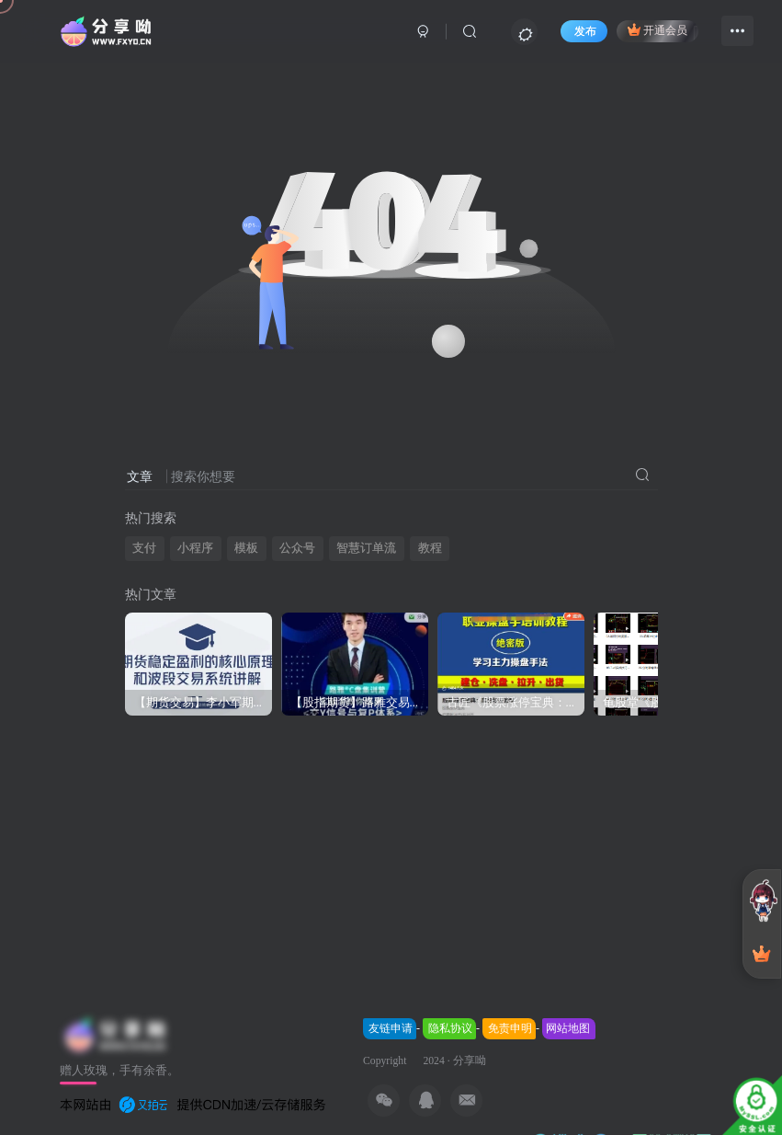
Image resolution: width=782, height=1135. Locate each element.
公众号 (297, 548)
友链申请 (390, 1028)
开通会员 (657, 29)
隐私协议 (450, 1028)
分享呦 (469, 1060)
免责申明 (510, 1028)
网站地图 (568, 1028)
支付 (144, 548)
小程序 (195, 548)
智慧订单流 (366, 548)
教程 (430, 548)
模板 (246, 548)
